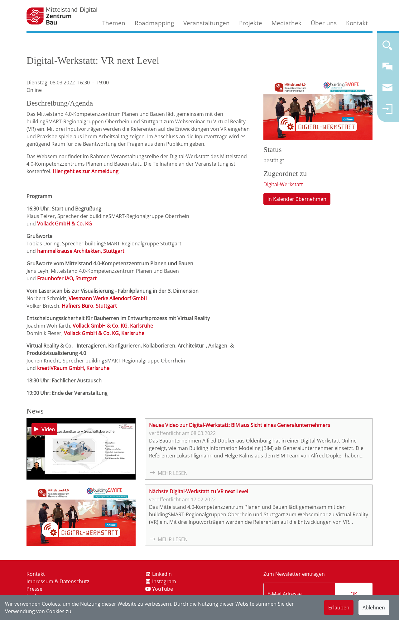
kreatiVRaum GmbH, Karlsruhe (73, 368)
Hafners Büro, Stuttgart (89, 305)
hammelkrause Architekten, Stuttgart (80, 251)
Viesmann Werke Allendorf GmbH (108, 298)
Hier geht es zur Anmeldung (85, 171)
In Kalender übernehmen (296, 199)
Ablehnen (374, 607)
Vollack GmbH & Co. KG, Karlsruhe (113, 325)
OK (353, 593)
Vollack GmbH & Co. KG (64, 223)
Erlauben (338, 607)
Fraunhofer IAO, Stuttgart (67, 278)
